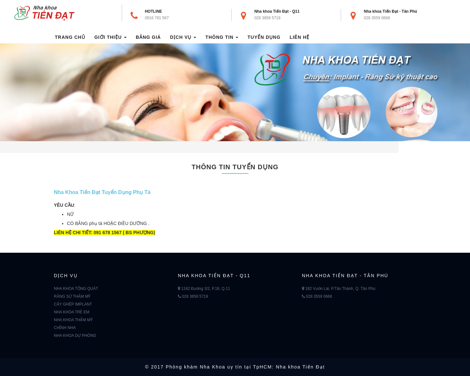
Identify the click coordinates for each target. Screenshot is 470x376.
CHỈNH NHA (65, 327)
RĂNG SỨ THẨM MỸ (72, 296)
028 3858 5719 (267, 18)
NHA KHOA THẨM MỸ (73, 320)
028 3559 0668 (377, 18)
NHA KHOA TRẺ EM (71, 312)
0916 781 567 (157, 18)
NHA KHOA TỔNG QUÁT (76, 288)
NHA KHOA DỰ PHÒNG (75, 335)
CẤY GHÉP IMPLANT (73, 304)
